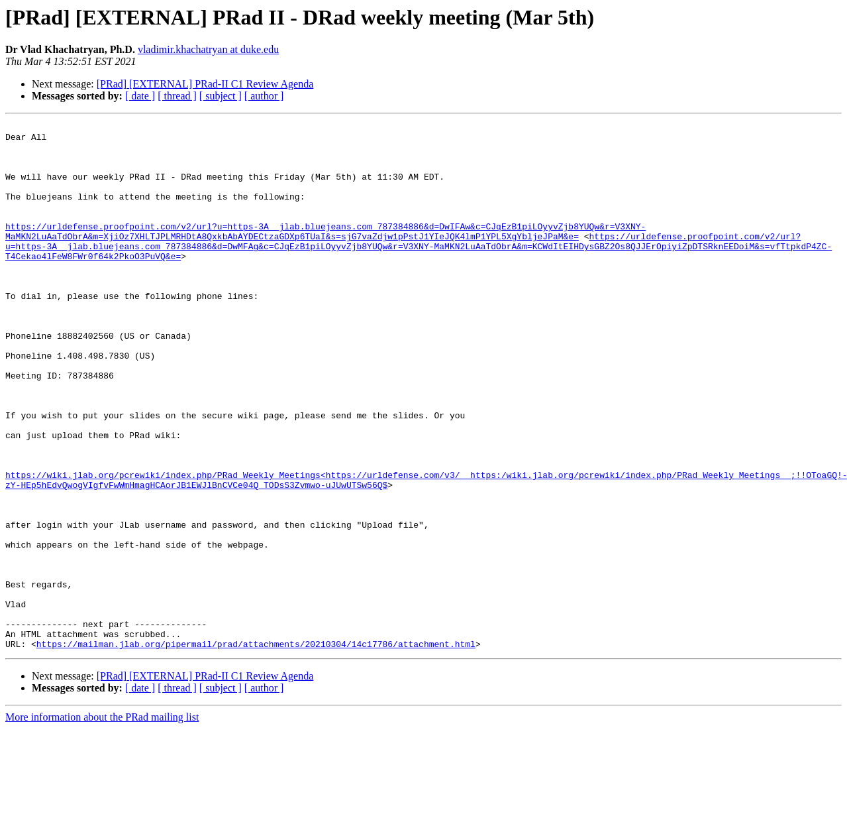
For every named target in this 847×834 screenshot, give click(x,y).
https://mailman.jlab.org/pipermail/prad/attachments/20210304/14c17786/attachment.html (255, 749)
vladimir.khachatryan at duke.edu (208, 49)
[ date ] (140, 95)
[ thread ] (177, 95)
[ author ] (264, 95)
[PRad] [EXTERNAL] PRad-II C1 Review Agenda (205, 83)
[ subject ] (220, 95)
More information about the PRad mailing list (102, 822)
